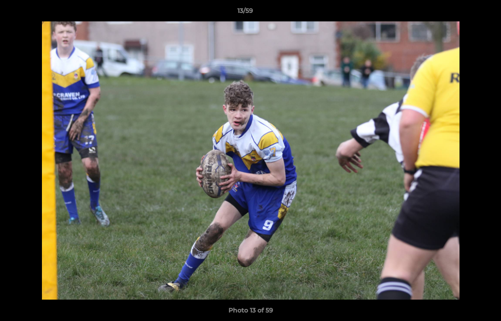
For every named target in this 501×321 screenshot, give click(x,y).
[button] (463, 13)
